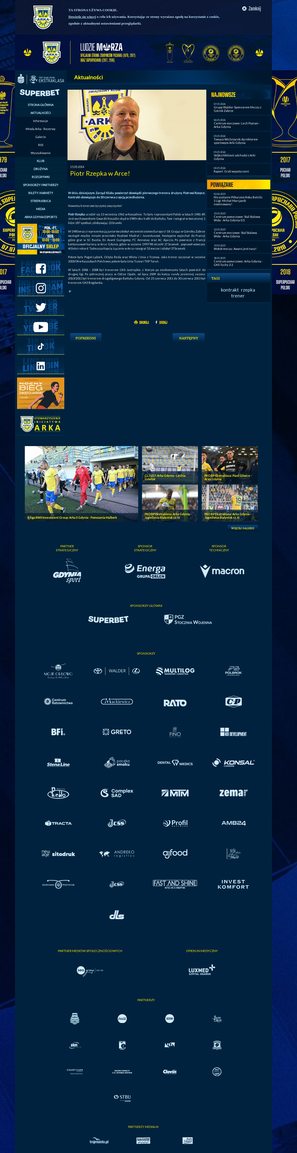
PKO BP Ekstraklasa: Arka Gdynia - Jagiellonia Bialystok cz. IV (168, 515)
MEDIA (40, 209)
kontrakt (230, 290)
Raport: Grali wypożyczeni (231, 171)
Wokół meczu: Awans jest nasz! (235, 248)
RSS (40, 145)
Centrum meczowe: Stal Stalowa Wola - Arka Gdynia (235, 234)
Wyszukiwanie (41, 153)
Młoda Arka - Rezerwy (41, 129)
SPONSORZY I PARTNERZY (40, 185)
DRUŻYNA (40, 169)
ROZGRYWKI (41, 177)
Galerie (40, 137)
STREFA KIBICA (40, 201)
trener (238, 295)
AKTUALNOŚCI (40, 113)
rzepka (248, 290)
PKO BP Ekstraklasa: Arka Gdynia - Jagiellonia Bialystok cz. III (227, 515)
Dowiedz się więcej (82, 17)
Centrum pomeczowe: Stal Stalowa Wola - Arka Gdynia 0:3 (237, 218)
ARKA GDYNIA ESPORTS (41, 217)
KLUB (41, 161)
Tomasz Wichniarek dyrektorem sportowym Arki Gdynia (236, 140)
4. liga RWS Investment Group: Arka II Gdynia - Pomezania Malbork (72, 517)
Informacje (40, 121)
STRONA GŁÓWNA (40, 105)
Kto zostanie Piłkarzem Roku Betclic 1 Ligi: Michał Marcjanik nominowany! (238, 200)
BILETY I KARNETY (40, 193)
